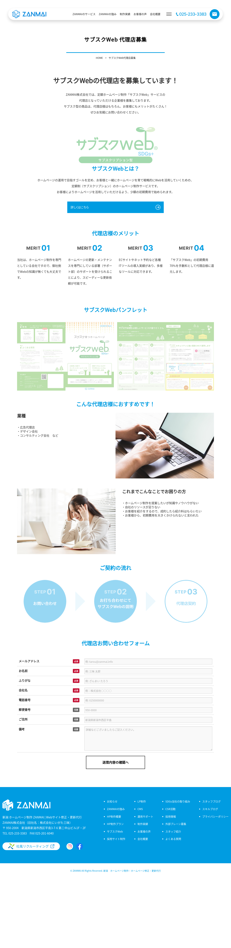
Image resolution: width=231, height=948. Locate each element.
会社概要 (142, 839)
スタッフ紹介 (173, 831)
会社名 (23, 690)
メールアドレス (29, 661)
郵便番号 (25, 709)
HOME (99, 57)
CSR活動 (170, 809)
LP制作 (141, 801)
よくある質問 (173, 839)
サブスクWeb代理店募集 (122, 57)
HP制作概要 (114, 816)
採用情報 (170, 816)
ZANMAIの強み (116, 809)
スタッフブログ (211, 801)
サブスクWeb (115, 831)
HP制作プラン (115, 824)
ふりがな (25, 680)
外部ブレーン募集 (175, 824)
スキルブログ (210, 809)
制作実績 (142, 824)
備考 (22, 729)
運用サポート (145, 816)
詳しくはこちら (80, 207)
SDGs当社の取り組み (177, 801)
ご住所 (23, 719)
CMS (140, 809)
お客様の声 (144, 831)
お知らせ (112, 801)
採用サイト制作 (116, 839)
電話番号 (25, 700)
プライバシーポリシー (215, 816)
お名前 (23, 671)
